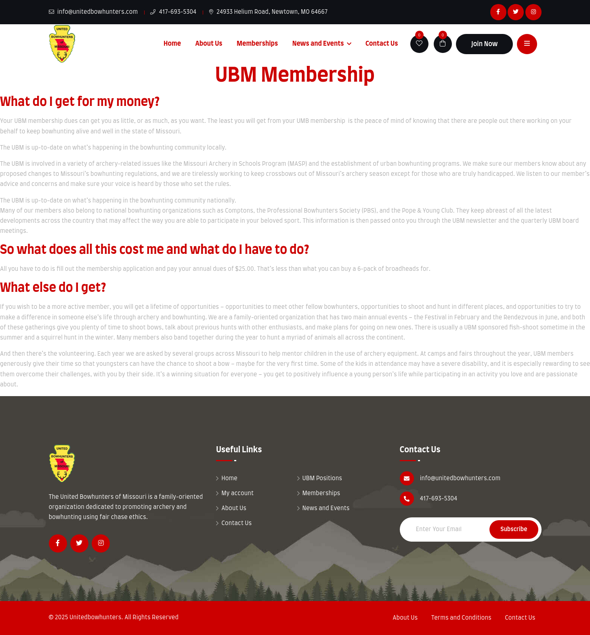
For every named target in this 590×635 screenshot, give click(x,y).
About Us (208, 43)
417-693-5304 (173, 12)
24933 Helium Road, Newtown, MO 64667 (268, 12)
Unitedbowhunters (95, 617)
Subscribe (513, 529)
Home (172, 43)
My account (237, 493)
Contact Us (381, 43)
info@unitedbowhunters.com (93, 12)
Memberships (257, 43)
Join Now (484, 44)
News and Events (318, 43)
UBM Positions (322, 478)
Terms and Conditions (461, 618)
